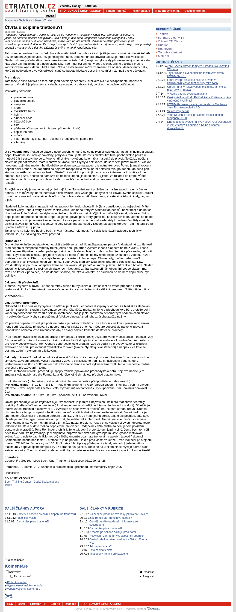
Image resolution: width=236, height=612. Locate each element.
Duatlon (163, 45)
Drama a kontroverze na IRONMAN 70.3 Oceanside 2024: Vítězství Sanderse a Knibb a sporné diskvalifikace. (199, 125)
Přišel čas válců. (27, 517)
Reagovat (146, 572)
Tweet (8, 485)
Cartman (21, 32)
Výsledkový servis (178, 111)
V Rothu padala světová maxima (187, 93)
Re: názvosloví (22, 576)
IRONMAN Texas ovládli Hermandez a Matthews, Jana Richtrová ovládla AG (197, 106)
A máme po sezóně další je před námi (112, 532)
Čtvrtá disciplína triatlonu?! (33, 521)
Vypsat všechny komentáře (22, 588)
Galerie (55, 604)
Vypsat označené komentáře (23, 585)
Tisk (8, 594)
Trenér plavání (140, 10)
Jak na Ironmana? (100, 546)
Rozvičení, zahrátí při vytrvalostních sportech (117, 535)
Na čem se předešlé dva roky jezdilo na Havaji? (118, 514)
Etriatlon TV (38, 604)
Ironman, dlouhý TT (171, 37)
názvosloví (15, 572)
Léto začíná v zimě (100, 550)
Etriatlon (91, 6)
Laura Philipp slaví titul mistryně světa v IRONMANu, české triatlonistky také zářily (192, 81)
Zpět (9, 597)
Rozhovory (165, 48)
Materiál (163, 56)
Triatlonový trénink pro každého (108, 553)
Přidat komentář (16, 582)
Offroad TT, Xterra (170, 41)
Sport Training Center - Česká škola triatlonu (32, 481)
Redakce (70, 604)
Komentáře (16, 566)
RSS (10, 604)
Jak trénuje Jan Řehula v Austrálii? (110, 517)
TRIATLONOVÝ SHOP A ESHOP (80, 10)
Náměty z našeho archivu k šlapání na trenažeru (46, 514)
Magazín (10, 20)
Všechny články (70, 6)
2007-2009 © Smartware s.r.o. (104, 609)
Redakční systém (142, 609)
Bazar (21, 604)
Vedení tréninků (116, 10)
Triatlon (48, 20)
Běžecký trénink (194, 10)
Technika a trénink (30, 20)
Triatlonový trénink (167, 10)
